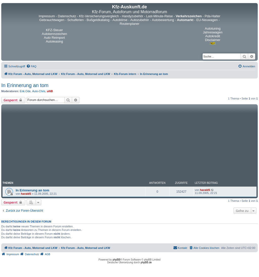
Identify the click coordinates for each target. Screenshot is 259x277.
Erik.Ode (25, 91)
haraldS (26, 193)
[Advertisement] (129, 143)
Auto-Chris (38, 91)
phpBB (116, 259)
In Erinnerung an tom (25, 85)
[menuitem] (31, 66)
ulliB (50, 91)
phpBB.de (146, 262)
